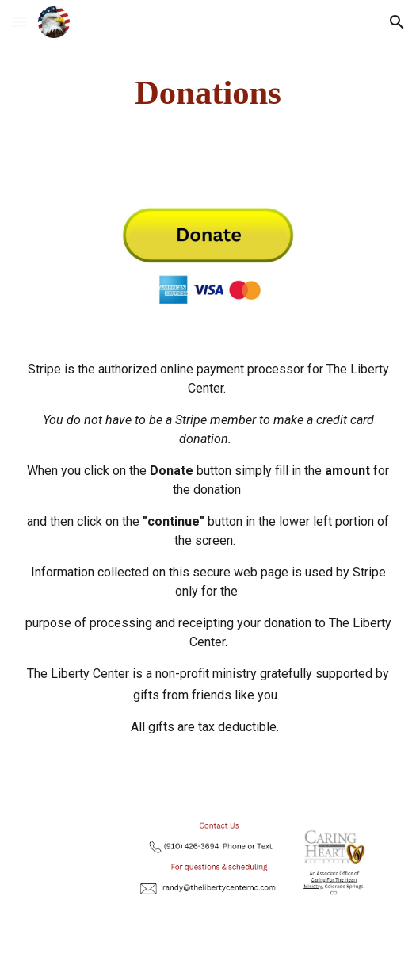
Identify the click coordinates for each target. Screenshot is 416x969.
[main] (208, 93)
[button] (19, 22)
